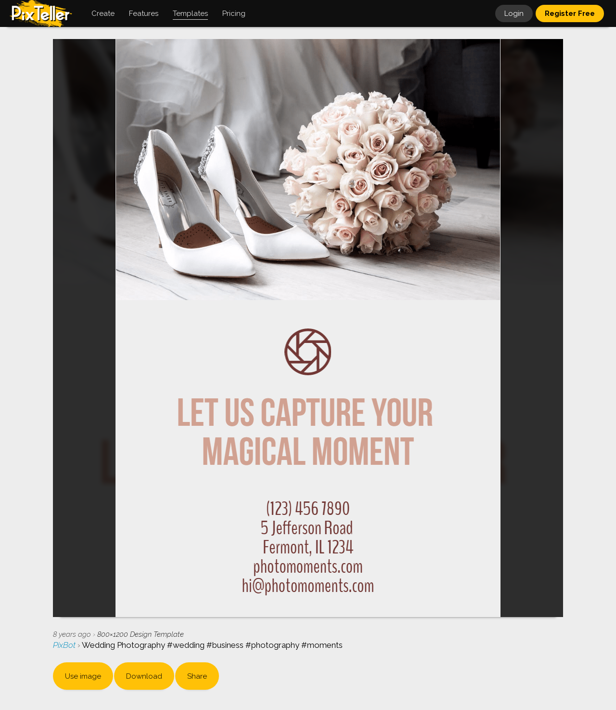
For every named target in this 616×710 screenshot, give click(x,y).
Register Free (570, 13)
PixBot (65, 645)
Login (514, 13)
